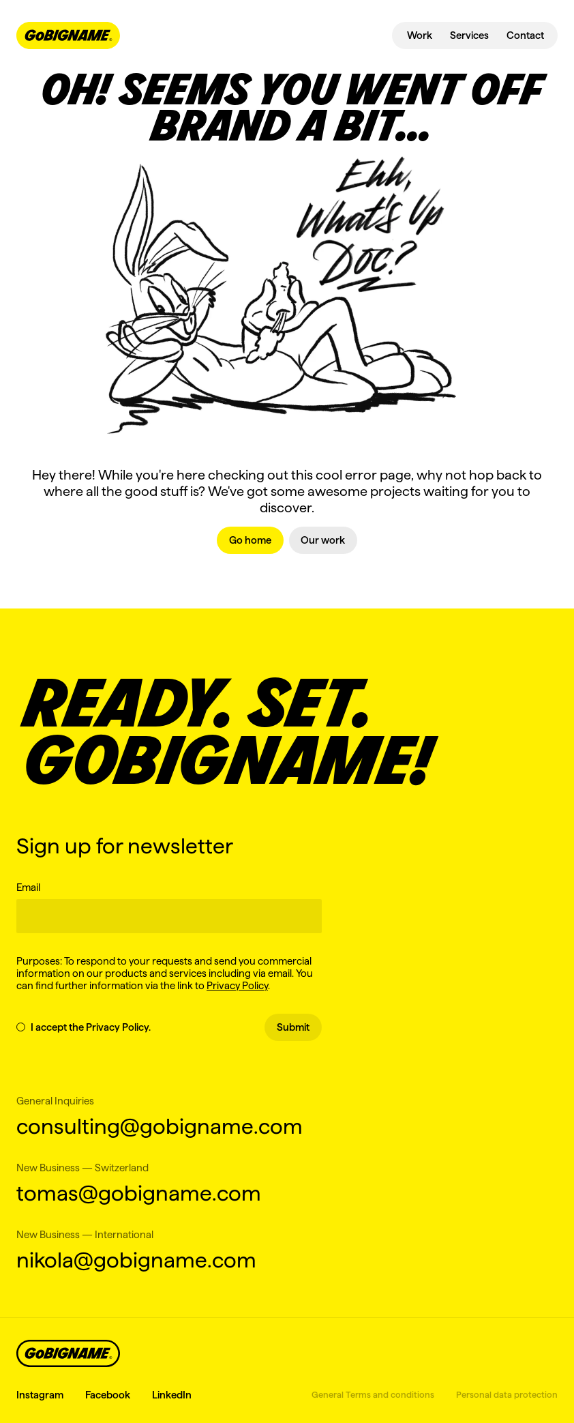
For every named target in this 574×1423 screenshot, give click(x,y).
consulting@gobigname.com (159, 1126)
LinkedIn (172, 1394)
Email (28, 887)
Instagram (39, 1394)
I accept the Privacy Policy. (83, 1027)
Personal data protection (507, 1394)
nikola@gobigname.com (136, 1260)
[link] (250, 540)
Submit (293, 1027)
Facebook (107, 1394)
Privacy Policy (237, 985)
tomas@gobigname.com (138, 1193)
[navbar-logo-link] (68, 35)
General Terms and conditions (373, 1394)
